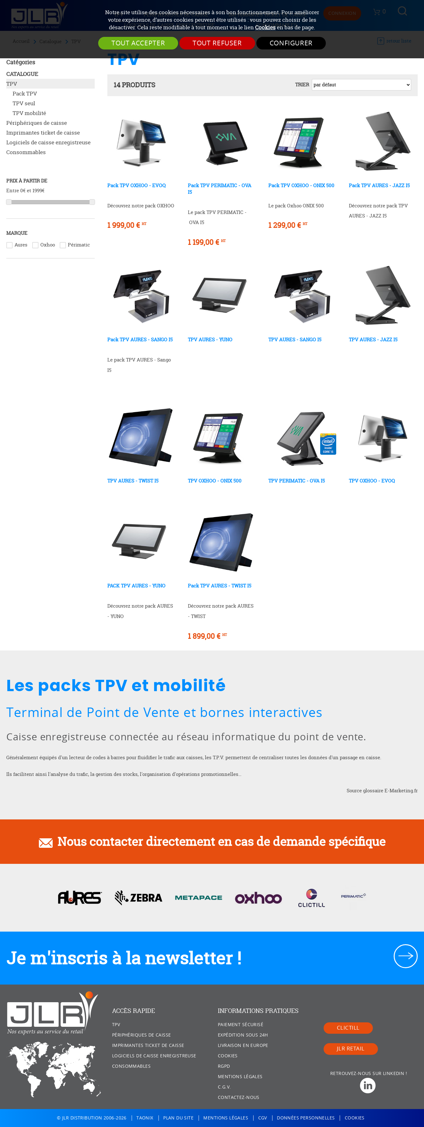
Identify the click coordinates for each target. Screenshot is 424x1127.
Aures (21, 244)
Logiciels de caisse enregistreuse (48, 142)
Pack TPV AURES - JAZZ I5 (379, 185)
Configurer (291, 43)
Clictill (348, 1028)
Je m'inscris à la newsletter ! (123, 958)
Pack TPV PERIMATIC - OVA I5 (219, 188)
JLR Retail (351, 1049)
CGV (262, 1118)
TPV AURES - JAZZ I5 (373, 339)
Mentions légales (240, 1076)
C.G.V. (224, 1087)
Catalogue (22, 74)
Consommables (26, 152)
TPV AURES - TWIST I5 (132, 480)
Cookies (265, 27)
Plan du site (178, 1118)
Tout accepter (138, 43)
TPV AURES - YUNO (210, 339)
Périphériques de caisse (36, 122)
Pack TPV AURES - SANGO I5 (140, 339)
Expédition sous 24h (243, 1035)
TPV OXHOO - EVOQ (372, 480)
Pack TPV (25, 93)
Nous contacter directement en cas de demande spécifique (221, 841)
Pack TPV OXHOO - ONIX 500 (301, 185)
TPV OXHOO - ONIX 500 (215, 480)
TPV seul (24, 103)
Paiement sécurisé (240, 1024)
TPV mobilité (29, 113)
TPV (11, 83)
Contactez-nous (239, 1097)
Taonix (144, 1118)
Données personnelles (306, 1118)
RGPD (224, 1066)
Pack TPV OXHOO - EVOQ (136, 185)
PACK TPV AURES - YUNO (136, 585)
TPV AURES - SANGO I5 (294, 339)
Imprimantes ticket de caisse (43, 132)
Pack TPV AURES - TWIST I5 (219, 585)
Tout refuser (217, 43)
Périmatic (79, 244)
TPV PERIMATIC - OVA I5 (296, 480)
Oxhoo (47, 244)
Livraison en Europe (243, 1045)
